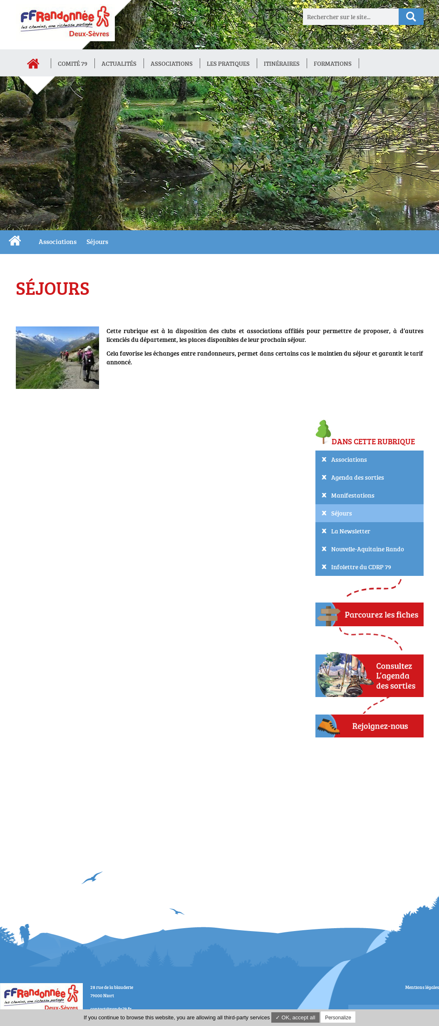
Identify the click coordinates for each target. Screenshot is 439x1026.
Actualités (119, 63)
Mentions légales (422, 987)
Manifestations (353, 495)
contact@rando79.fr (110, 1009)
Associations (172, 63)
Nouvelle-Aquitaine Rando (367, 549)
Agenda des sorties (357, 477)
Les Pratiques (228, 63)
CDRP (15, 241)
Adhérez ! (369, 726)
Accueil (33, 63)
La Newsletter (350, 531)
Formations (333, 63)
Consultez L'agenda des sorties (369, 671)
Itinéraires (282, 63)
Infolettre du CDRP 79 (361, 567)
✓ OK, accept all (295, 1017)
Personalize (338, 1018)
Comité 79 (72, 63)
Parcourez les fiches (369, 614)
